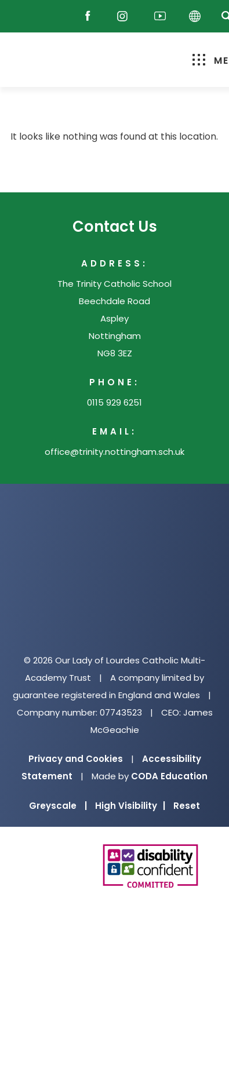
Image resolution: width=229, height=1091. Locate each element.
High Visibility (130, 806)
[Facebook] (90, 16)
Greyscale (58, 806)
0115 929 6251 (114, 402)
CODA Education (169, 776)
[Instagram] (125, 16)
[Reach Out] (27, 16)
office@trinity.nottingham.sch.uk (114, 452)
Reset (186, 806)
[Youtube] (160, 16)
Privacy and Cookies (75, 759)
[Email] (57, 16)
